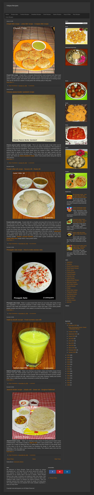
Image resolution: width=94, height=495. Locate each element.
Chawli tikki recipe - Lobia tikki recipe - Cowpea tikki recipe (27, 24)
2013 (68, 375)
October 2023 (72, 331)
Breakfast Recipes (36, 14)
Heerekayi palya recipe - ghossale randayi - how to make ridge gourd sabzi (79, 221)
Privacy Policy (53, 478)
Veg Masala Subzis (72, 294)
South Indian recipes (72, 290)
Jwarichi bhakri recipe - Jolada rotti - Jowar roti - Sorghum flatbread (31, 390)
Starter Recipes (57, 14)
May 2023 (71, 343)
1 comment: (32, 383)
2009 (68, 385)
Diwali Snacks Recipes (73, 266)
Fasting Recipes (71, 272)
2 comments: (31, 162)
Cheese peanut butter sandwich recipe (20, 92)
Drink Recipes (47, 14)
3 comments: (31, 85)
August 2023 (72, 336)
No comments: (33, 243)
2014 (68, 373)
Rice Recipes (76, 14)
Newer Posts (10, 459)
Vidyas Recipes (12, 6)
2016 (68, 369)
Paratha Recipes (71, 286)
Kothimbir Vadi (70, 276)
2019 (68, 362)
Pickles (69, 288)
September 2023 (73, 334)
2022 (68, 355)
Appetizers (69, 262)
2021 (68, 357)
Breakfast (69, 264)
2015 (68, 371)
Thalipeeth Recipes (72, 292)
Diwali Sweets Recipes (73, 268)
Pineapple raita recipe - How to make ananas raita (24, 250)
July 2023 (71, 338)
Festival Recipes (24, 14)
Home (7, 14)
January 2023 (72, 352)
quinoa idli (57, 231)
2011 (68, 380)
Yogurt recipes (70, 298)
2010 (68, 382)
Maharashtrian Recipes (73, 280)
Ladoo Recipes (71, 278)
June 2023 (71, 340)
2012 (68, 378)
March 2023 (72, 347)
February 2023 (73, 350)
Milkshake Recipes (72, 282)
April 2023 (71, 345)
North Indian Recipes (72, 284)
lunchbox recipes (71, 300)
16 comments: (33, 313)
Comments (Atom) (18, 462)
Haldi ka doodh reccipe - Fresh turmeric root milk (24, 320)
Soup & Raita (67, 14)
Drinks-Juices (70, 270)
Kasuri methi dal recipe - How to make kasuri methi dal (79, 234)
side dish (69, 302)
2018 (68, 364)
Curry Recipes (9, 17)
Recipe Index (14, 14)
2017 (68, 366)
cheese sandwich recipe (27, 156)
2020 (68, 359)
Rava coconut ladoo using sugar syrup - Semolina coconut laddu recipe (79, 247)
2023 (68, 323)
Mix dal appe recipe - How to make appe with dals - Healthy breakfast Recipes (80, 196)
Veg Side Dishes (71, 296)
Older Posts (57, 459)
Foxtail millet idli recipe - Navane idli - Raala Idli (23, 169)
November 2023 (73, 325)
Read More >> (10, 82)
